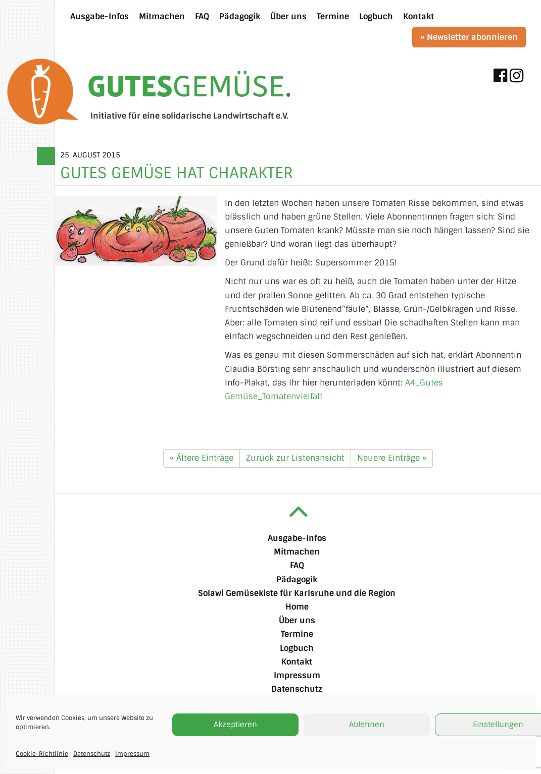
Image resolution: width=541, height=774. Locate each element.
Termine (297, 634)
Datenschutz (91, 754)
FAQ (297, 565)
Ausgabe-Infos (297, 538)
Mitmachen (297, 551)
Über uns (297, 620)
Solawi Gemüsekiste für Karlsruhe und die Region (297, 593)
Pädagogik (296, 579)
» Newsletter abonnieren (469, 37)
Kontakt (296, 661)
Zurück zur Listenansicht (295, 458)
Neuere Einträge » (391, 458)
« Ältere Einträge (201, 458)
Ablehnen (366, 725)
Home (297, 606)
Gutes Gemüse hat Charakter (176, 173)
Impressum (132, 754)
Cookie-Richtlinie (42, 754)
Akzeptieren (235, 725)
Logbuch (297, 648)
